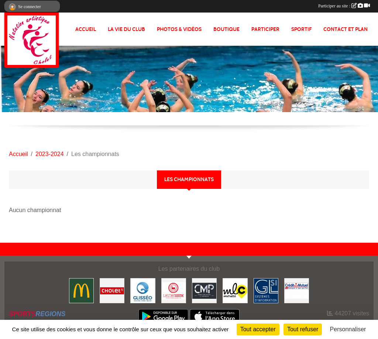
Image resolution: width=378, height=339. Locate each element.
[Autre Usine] (173, 290)
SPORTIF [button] (301, 29)
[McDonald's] (81, 290)
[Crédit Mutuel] (296, 290)
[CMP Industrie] (204, 290)
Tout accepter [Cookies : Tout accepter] (258, 329)
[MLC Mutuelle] (235, 290)
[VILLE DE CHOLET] (112, 290)
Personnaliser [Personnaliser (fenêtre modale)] (348, 329)
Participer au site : (344, 5)
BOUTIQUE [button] (226, 29)
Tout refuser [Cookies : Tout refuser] (302, 329)
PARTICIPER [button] (265, 29)
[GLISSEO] (142, 290)
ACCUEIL (85, 29)
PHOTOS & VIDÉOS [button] (179, 29)
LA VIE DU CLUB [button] (126, 29)
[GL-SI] (266, 290)
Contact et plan (345, 29)
